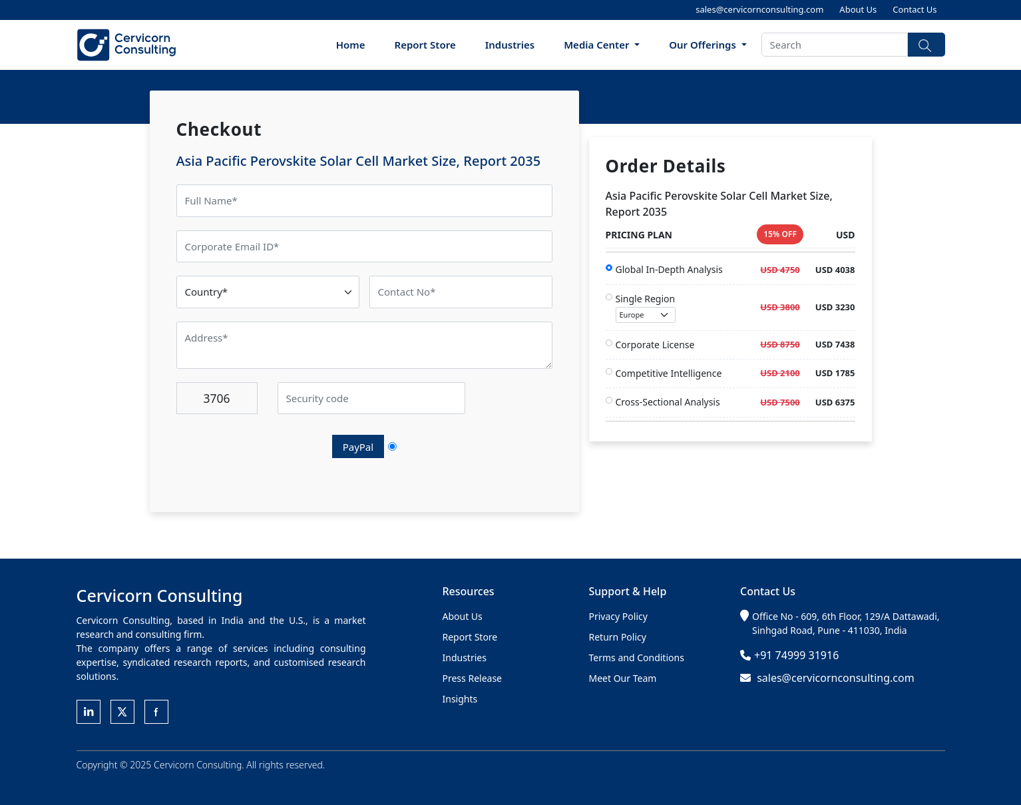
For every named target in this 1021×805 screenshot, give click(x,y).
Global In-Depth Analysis (669, 269)
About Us (858, 9)
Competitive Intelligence (669, 373)
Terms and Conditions (636, 657)
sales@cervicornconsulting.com (759, 9)
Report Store (425, 44)
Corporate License (655, 344)
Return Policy (617, 637)
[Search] (834, 45)
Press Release (473, 678)
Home (350, 44)
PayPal (358, 446)
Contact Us (914, 9)
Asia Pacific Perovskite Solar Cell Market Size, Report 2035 (358, 161)
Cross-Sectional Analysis (668, 402)
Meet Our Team (623, 678)
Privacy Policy (618, 616)
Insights (460, 698)
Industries (510, 44)
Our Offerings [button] (703, 44)
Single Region (646, 307)
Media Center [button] (598, 44)
